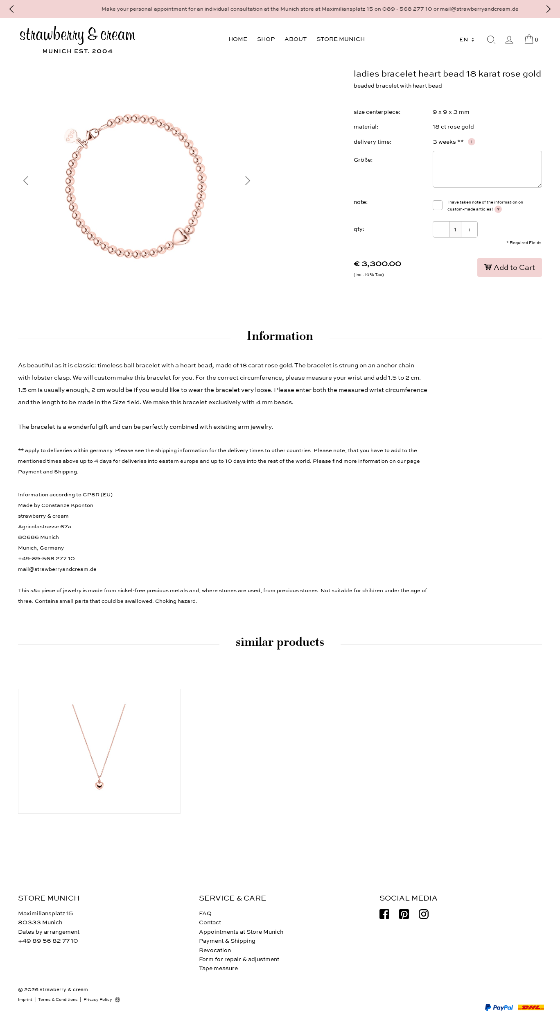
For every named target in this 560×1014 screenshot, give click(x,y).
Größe (362, 159)
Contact (210, 922)
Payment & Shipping (227, 940)
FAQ (205, 913)
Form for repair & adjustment (239, 959)
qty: (359, 229)
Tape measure (218, 968)
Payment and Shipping (47, 472)
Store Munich (340, 39)
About (296, 39)
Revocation (215, 950)
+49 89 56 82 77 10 (48, 940)
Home (237, 39)
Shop (266, 39)
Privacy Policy (98, 999)
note (360, 202)
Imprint (25, 999)
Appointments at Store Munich (241, 931)
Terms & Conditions (58, 999)
